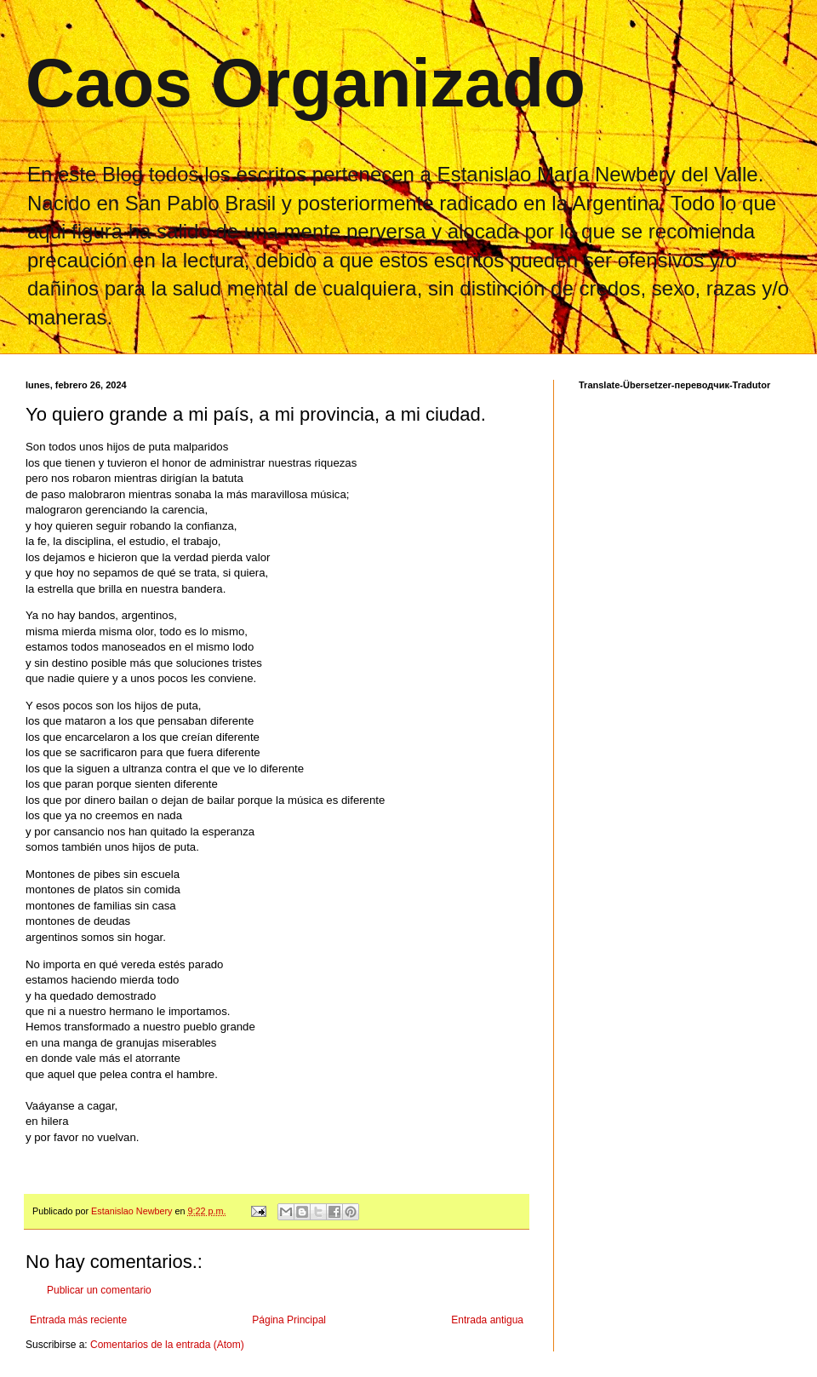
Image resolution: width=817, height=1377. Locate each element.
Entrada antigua (487, 1320)
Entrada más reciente (78, 1320)
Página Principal (289, 1320)
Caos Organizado (306, 83)
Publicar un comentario (99, 1290)
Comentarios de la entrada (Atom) (167, 1345)
